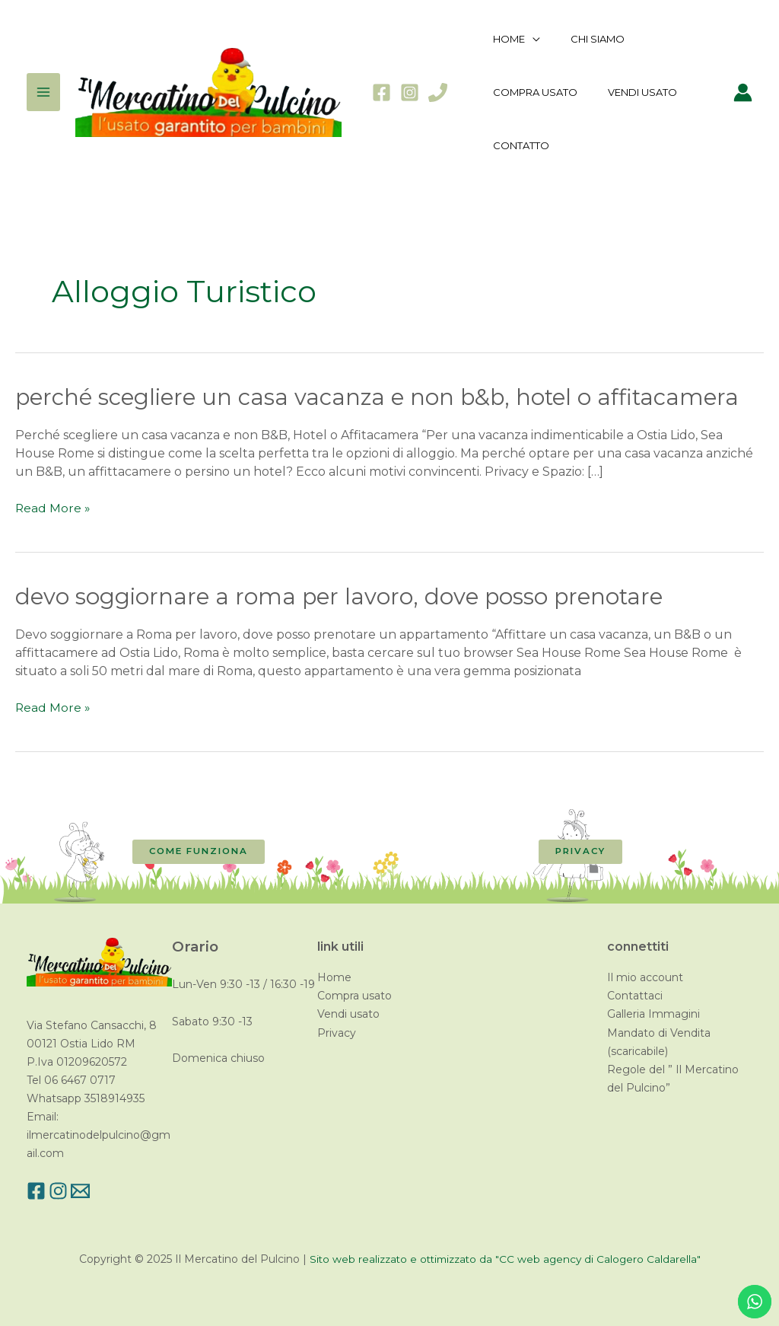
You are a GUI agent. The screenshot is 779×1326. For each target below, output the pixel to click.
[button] (198, 852)
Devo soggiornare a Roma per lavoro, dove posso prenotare (343, 596)
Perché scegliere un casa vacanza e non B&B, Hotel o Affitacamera (385, 397)
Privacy (336, 1032)
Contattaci (635, 995)
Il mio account (645, 977)
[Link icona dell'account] (742, 92)
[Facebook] (381, 92)
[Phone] (437, 92)
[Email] (97, 1190)
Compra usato (354, 995)
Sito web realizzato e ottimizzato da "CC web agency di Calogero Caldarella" (505, 1259)
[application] (527, 39)
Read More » (53, 508)
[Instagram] (409, 92)
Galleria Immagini (653, 1014)
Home (334, 977)
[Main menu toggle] (43, 92)
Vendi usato (348, 1014)
